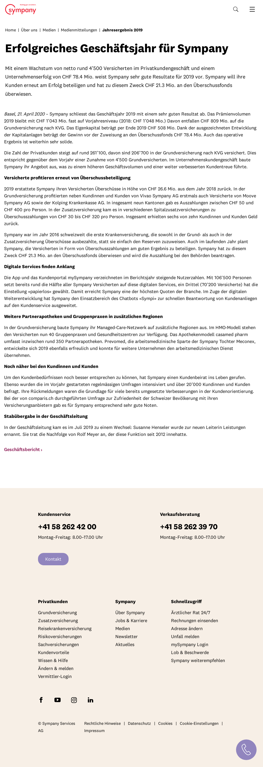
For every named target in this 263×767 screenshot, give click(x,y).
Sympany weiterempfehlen (198, 660)
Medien (49, 29)
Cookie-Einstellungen (199, 723)
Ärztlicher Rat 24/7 (190, 612)
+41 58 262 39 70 (189, 526)
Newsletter (126, 636)
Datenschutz (139, 723)
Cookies (165, 723)
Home (19, 9)
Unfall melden (185, 636)
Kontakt (53, 559)
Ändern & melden (55, 668)
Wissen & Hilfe (53, 660)
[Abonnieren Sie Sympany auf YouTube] (58, 699)
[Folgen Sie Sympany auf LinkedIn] (91, 699)
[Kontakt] (246, 749)
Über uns (29, 29)
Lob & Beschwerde (190, 652)
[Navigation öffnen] (252, 9)
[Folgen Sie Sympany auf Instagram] (75, 699)
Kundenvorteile (53, 652)
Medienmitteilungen (79, 29)
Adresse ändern (187, 628)
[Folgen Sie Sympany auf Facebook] (42, 699)
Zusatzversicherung (58, 620)
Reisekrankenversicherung (64, 628)
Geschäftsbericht (22, 449)
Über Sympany (130, 612)
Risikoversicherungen (60, 636)
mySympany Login (189, 644)
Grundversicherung (57, 612)
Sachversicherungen (58, 644)
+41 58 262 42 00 (67, 526)
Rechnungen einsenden (194, 620)
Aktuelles (124, 644)
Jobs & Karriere (131, 620)
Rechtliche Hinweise (102, 723)
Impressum (94, 730)
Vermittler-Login (55, 676)
